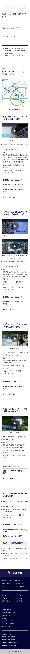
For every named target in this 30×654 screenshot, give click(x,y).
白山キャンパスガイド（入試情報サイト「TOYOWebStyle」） (14, 171)
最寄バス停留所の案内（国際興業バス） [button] (14, 530)
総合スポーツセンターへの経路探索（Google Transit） (13, 516)
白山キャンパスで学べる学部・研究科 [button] (13, 190)
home (3, 27)
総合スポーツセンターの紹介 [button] (12, 536)
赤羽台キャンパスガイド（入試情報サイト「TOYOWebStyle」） (14, 288)
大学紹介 (18, 27)
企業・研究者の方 (6, 601)
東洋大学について (10, 27)
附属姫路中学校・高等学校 (8, 637)
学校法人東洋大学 (6, 634)
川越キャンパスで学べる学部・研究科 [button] (13, 387)
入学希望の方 (5, 595)
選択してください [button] (10, 36)
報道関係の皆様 (19, 601)
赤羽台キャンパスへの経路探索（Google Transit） (15, 283)
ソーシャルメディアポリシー (9, 623)
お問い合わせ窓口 (6, 615)
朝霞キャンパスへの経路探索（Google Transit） (14, 451)
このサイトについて (6, 610)
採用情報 (4, 618)
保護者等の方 (18, 598)
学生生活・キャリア (6, 583)
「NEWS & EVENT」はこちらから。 (14, 55)
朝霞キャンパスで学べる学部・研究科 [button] (13, 472)
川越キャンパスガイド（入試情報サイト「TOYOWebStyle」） (14, 372)
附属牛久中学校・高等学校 (8, 640)
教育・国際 (17, 581)
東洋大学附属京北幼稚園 (8, 645)
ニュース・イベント (19, 586)
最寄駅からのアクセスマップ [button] (12, 180)
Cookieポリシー (6, 626)
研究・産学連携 (19, 583)
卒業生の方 (5, 598)
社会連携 (4, 586)
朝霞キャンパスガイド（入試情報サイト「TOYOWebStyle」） (14, 457)
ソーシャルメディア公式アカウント (10, 621)
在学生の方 (18, 595)
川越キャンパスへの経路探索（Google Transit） (14, 367)
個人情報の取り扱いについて (9, 612)
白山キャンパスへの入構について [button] (14, 185)
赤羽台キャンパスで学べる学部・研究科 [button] (13, 303)
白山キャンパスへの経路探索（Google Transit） (14, 166)
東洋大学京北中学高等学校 (9, 642)
